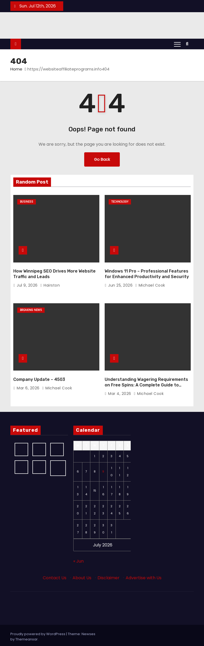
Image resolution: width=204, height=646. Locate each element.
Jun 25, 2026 (121, 284)
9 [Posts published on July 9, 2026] (103, 469)
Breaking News (31, 309)
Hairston (50, 284)
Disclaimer (108, 575)
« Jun (78, 558)
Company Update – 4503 (39, 376)
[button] (188, 44)
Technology (119, 202)
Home (16, 69)
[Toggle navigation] (177, 44)
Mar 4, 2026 (120, 391)
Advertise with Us (144, 575)
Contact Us (54, 575)
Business (26, 202)
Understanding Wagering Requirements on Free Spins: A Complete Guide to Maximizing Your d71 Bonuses (146, 382)
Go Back (102, 159)
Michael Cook (150, 284)
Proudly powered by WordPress (38, 631)
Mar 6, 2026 (29, 385)
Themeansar (26, 636)
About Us (82, 575)
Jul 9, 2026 (28, 284)
